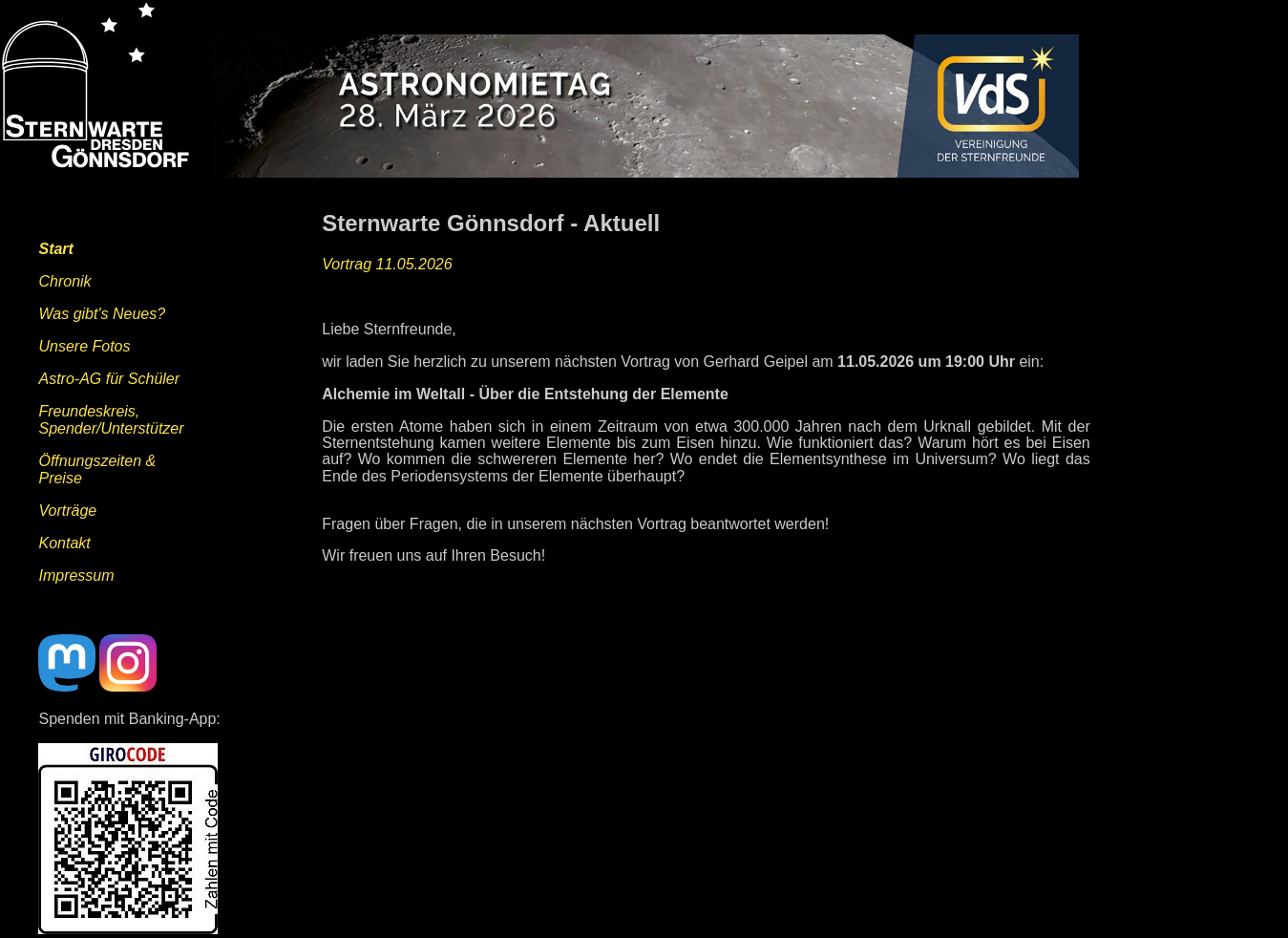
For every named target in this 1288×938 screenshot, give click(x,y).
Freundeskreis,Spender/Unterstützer (110, 420)
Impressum (76, 575)
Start (55, 249)
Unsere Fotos (84, 346)
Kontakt (64, 543)
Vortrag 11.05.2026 (387, 264)
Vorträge (67, 510)
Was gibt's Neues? (101, 314)
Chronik (64, 281)
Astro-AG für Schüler (108, 379)
